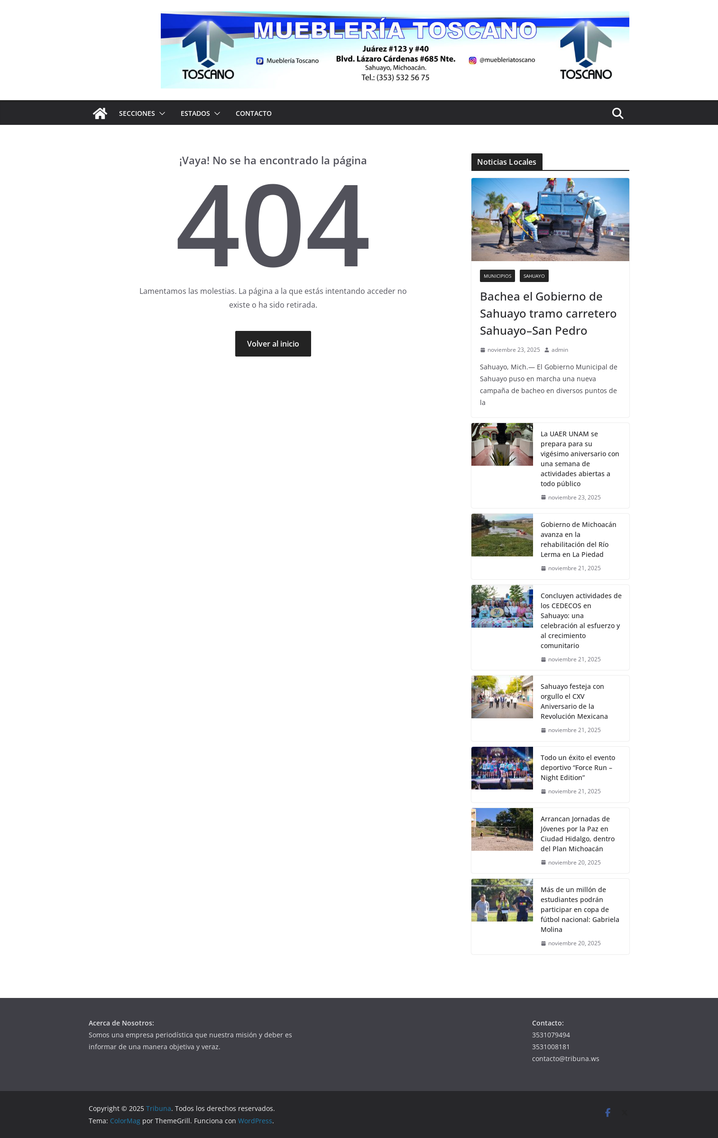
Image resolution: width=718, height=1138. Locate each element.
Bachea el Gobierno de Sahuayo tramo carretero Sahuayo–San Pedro (548, 313)
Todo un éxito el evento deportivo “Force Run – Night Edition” (578, 767)
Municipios (497, 276)
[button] (160, 113)
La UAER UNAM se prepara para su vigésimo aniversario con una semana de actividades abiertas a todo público (580, 458)
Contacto (254, 113)
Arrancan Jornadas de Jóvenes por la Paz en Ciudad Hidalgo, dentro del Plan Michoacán (578, 833)
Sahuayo (534, 276)
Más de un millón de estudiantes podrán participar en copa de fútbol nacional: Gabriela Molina (580, 909)
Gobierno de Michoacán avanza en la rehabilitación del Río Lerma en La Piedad (579, 539)
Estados (195, 113)
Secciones (137, 113)
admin (560, 350)
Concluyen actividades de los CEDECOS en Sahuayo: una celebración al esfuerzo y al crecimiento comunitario (581, 620)
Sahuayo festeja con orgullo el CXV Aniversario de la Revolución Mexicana (574, 701)
